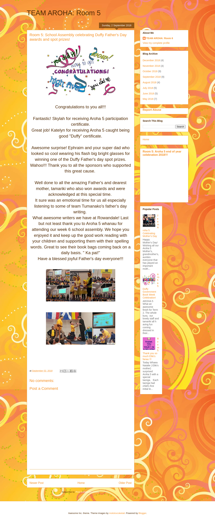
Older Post (125, 482)
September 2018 (152, 76)
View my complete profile (156, 43)
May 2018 (148, 99)
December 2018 (151, 60)
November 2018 (151, 66)
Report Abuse (152, 109)
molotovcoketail (117, 513)
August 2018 (150, 82)
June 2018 (148, 93)
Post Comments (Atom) (87, 492)
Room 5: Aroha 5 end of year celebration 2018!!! (162, 153)
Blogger (142, 513)
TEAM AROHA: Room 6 (159, 38)
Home (81, 482)
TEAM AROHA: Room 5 (64, 13)
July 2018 (148, 88)
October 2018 (150, 71)
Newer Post (37, 482)
